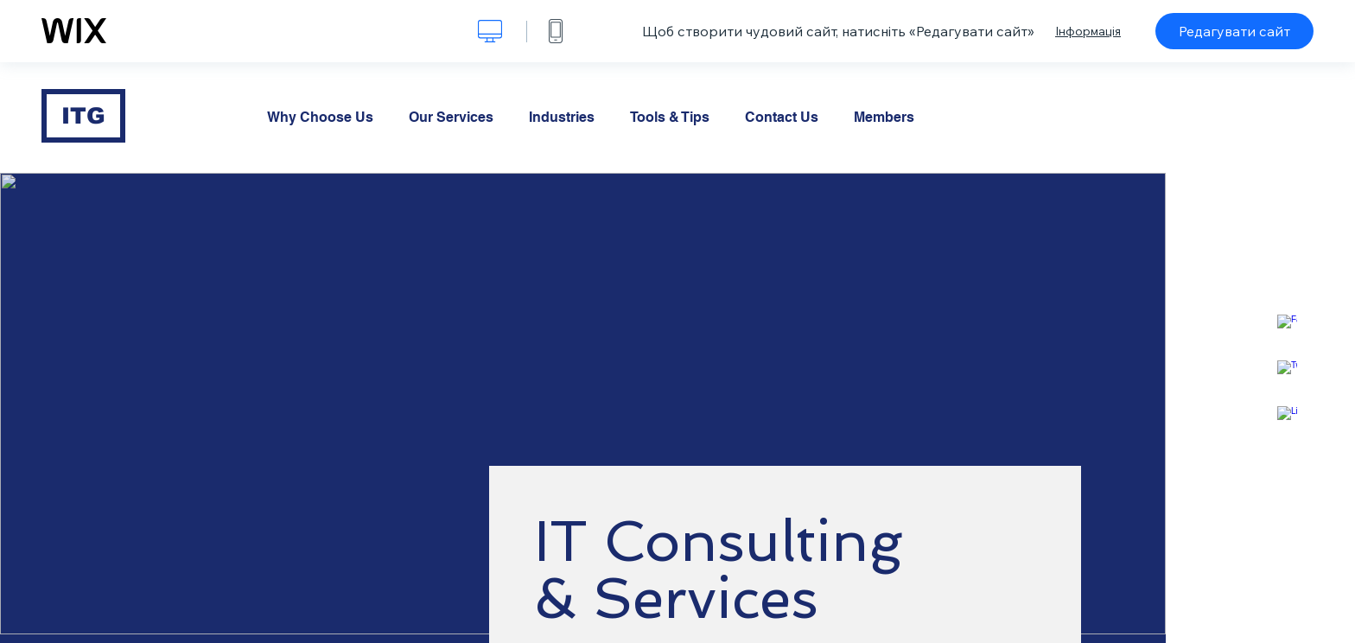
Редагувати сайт (1234, 31)
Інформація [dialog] (1088, 31)
